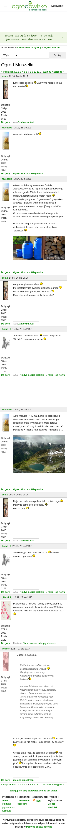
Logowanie (57, 5)
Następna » (58, 71)
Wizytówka (37, 173)
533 (49, 71)
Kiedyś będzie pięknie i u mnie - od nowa (42, 375)
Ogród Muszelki (52, 47)
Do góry (5, 122)
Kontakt (6, 810)
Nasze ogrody (33, 47)
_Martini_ (7, 597)
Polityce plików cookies (39, 826)
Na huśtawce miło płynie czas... (40, 643)
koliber (6, 648)
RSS (37, 800)
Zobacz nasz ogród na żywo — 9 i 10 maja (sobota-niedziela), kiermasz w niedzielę (29, 37)
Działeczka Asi (26, 122)
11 (38, 71)
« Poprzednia (8, 71)
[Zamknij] (62, 37)
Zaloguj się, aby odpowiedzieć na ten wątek (33, 790)
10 (35, 71)
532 (45, 71)
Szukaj (57, 55)
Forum (20, 47)
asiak (5, 76)
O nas (5, 800)
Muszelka (7, 127)
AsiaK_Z (6, 329)
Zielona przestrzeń (23, 780)
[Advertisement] (33, 22)
